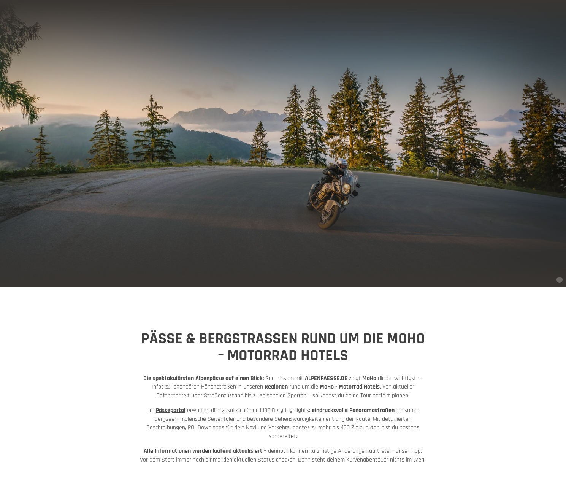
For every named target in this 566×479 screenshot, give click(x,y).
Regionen (276, 387)
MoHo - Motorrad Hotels (350, 387)
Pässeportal (170, 410)
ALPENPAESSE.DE (326, 378)
